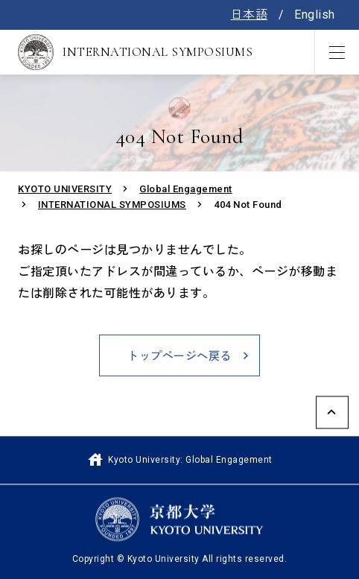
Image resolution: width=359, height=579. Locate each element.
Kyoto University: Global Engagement (179, 460)
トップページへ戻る (179, 356)
